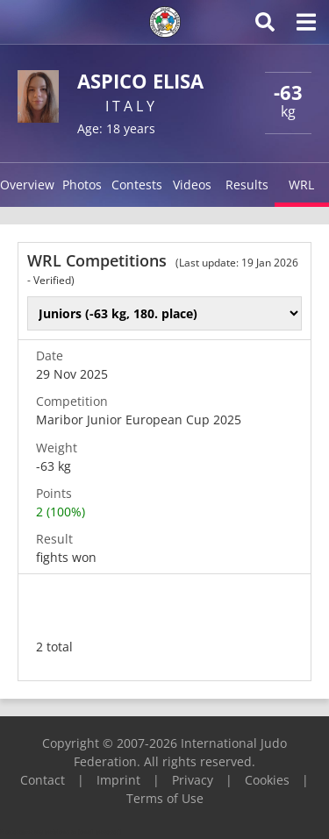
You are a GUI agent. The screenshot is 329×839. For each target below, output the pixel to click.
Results (246, 184)
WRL (301, 184)
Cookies (267, 779)
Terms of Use (165, 798)
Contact (42, 779)
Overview (27, 184)
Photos (82, 184)
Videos (192, 184)
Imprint (118, 779)
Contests (136, 184)
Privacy (192, 779)
